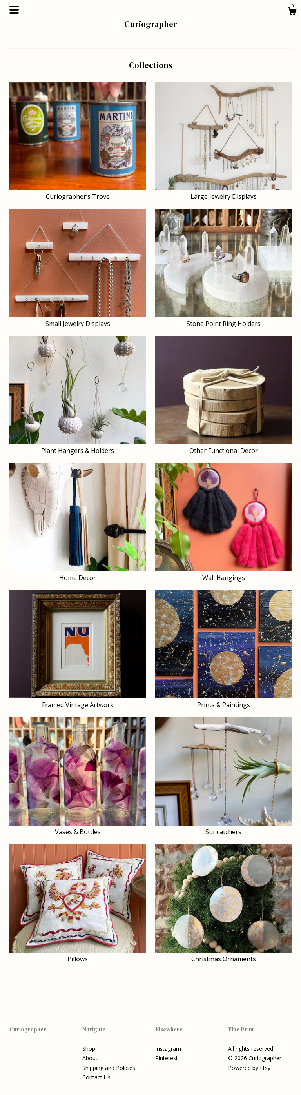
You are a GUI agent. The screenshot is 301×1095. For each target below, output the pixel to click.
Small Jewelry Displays (77, 318)
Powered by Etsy (249, 1067)
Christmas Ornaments (223, 954)
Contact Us (96, 1077)
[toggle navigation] (14, 10)
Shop (88, 1048)
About (90, 1058)
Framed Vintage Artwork (77, 700)
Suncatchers (223, 827)
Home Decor (77, 573)
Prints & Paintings (223, 700)
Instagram (168, 1048)
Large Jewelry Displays (223, 191)
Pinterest (166, 1058)
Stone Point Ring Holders (223, 318)
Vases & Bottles (77, 827)
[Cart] (292, 12)
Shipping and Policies (108, 1067)
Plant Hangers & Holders (77, 446)
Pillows (77, 954)
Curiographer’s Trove (77, 191)
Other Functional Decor (223, 446)
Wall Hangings (223, 573)
